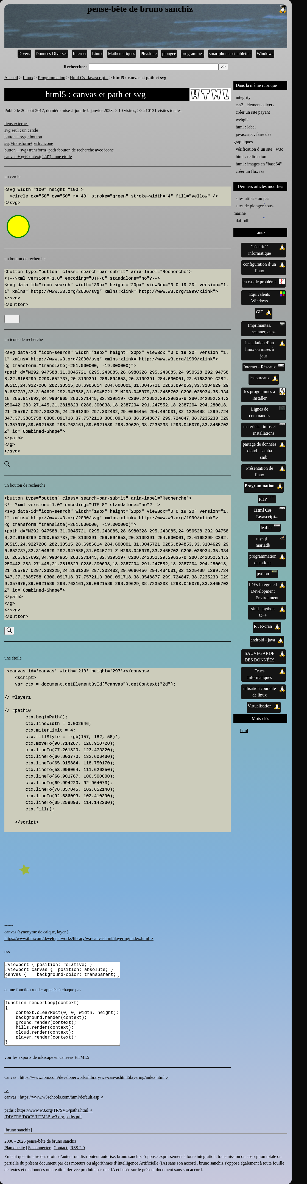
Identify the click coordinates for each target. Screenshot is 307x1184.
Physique (149, 53)
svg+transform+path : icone (28, 143)
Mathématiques (121, 53)
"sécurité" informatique (266, 249)
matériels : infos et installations (264, 429)
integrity (243, 97)
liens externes (16, 123)
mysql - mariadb (270, 541)
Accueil (11, 77)
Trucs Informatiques (266, 674)
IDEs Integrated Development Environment (267, 590)
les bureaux (264, 378)
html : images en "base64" (259, 164)
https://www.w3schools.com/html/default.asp (59, 1097)
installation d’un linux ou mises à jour (265, 349)
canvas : (12, 1077)
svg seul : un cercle (21, 130)
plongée (169, 53)
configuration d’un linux (264, 267)
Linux (97, 53)
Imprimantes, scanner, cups (266, 328)
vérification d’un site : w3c (259, 149)
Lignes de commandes (267, 412)
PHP (267, 498)
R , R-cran (267, 626)
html (244, 730)
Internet (79, 53)
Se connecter (39, 1147)
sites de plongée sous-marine (253, 209)
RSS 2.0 (77, 1147)
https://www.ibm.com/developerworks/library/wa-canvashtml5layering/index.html (76, 938)
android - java (267, 640)
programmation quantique (267, 559)
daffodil (244, 220)
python (267, 573)
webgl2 (242, 119)
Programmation (51, 77)
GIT (264, 312)
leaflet (270, 527)
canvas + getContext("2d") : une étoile (38, 156)
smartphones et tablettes (230, 53)
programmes (192, 53)
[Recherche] (11, 319)
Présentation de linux (265, 471)
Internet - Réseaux (264, 366)
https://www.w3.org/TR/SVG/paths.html (52, 1110)
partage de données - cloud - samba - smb (264, 450)
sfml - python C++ (268, 612)
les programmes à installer (264, 394)
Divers (24, 53)
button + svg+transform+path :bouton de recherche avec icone (59, 150)
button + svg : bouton (23, 136)
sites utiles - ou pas (252, 198)
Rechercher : (76, 66)
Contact (61, 1147)
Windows (265, 53)
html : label (246, 127)
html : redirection (251, 156)
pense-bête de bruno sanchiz (187, 9)
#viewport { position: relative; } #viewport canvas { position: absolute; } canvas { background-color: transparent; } (62, 970)
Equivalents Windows (267, 297)
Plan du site (14, 1147)
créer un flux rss (250, 171)
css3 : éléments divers (255, 104)
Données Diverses (51, 53)
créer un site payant (253, 112)
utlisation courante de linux (264, 691)
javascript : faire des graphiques (252, 138)
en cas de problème (264, 281)
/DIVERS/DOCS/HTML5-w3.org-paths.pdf (43, 1116)
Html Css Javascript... (89, 77)
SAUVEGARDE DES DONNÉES (265, 656)
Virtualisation (264, 706)
